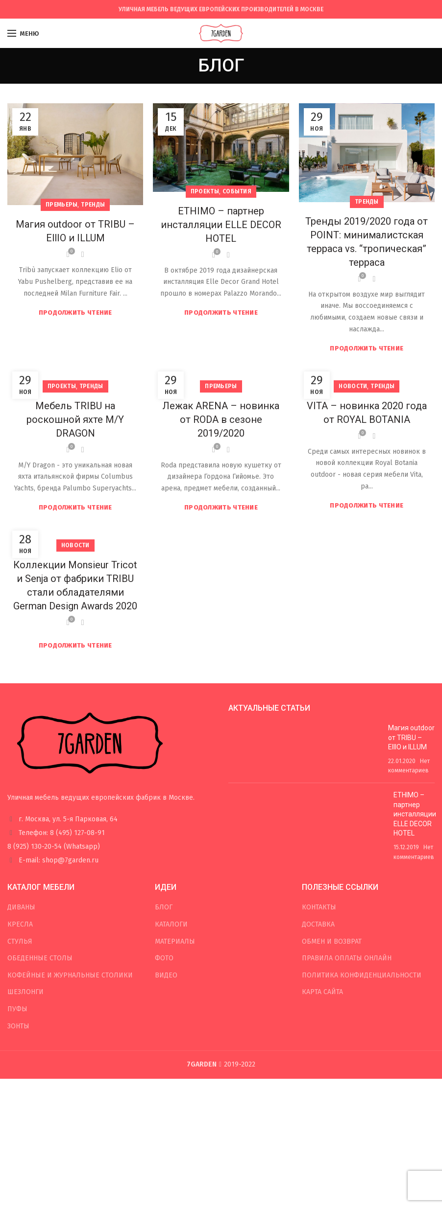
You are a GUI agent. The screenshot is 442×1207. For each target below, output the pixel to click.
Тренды (93, 204)
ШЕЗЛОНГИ (25, 992)
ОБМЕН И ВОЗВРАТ (332, 941)
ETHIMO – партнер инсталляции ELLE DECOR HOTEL (221, 224)
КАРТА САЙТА (322, 992)
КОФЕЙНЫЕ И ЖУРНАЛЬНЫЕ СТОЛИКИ (70, 975)
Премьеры (61, 204)
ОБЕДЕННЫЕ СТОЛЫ (40, 958)
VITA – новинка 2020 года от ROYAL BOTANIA (367, 412)
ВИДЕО (166, 975)
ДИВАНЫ (21, 907)
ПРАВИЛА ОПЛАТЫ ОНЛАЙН (347, 958)
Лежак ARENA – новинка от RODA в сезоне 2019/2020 (220, 419)
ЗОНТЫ (18, 1026)
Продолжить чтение (75, 312)
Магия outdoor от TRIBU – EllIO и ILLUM (75, 231)
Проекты (205, 191)
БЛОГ (163, 907)
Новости (353, 386)
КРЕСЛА (20, 924)
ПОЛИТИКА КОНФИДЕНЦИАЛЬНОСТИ (361, 975)
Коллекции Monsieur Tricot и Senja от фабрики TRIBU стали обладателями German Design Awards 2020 (75, 585)
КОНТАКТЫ (319, 907)
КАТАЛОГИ (171, 924)
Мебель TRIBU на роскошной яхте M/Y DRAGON (75, 419)
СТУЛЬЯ (19, 941)
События (236, 191)
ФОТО (164, 958)
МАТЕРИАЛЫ (175, 941)
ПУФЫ (17, 1009)
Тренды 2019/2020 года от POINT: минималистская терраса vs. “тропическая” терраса (366, 241)
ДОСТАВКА (318, 924)
